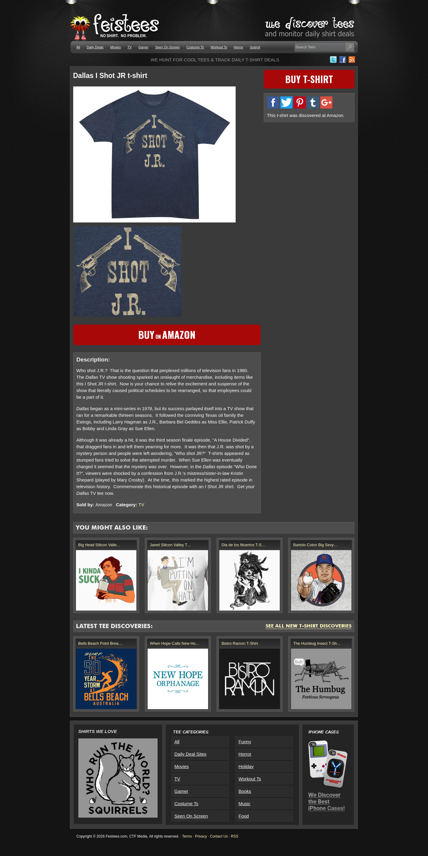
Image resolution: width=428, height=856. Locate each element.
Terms (187, 836)
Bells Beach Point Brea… (100, 643)
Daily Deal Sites (191, 754)
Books (245, 791)
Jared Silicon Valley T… (170, 545)
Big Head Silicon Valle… (99, 545)
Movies (115, 47)
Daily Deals (95, 47)
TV (129, 47)
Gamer (143, 47)
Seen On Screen (167, 47)
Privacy (201, 836)
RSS (234, 836)
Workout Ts (219, 47)
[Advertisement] (309, 168)
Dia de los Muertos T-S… (244, 545)
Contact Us (219, 836)
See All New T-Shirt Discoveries (308, 626)
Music (244, 803)
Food (244, 816)
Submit (255, 47)
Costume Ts (195, 47)
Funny (245, 741)
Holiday (246, 766)
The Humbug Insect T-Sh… (317, 643)
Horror (238, 47)
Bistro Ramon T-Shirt (240, 643)
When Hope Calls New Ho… (175, 643)
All (78, 47)
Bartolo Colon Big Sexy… (315, 545)
